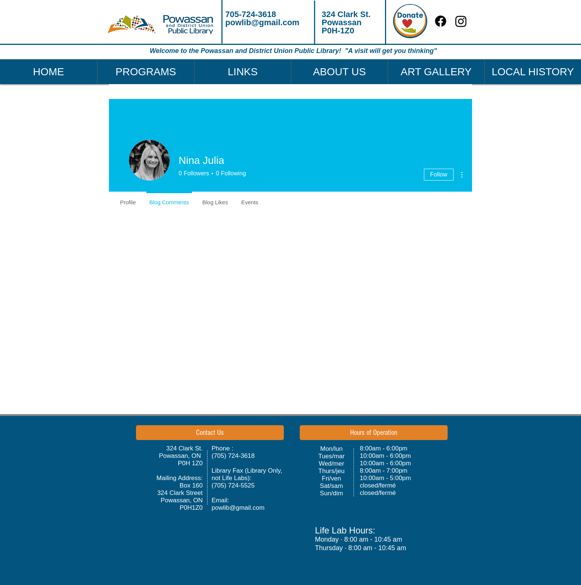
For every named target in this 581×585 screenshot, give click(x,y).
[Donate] (410, 21)
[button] (145, 71)
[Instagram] (461, 21)
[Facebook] (440, 21)
